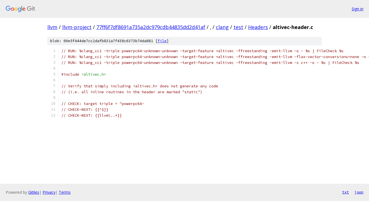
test (238, 27)
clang (222, 27)
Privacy (49, 192)
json (358, 192)
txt (345, 192)
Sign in (357, 8)
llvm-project (77, 27)
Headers (258, 27)
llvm (52, 27)
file (162, 41)
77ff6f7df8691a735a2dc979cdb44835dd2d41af (150, 27)
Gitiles (33, 192)
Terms (65, 192)
